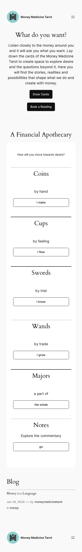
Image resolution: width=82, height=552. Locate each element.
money (14, 508)
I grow (41, 355)
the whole (41, 404)
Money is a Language (21, 493)
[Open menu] (72, 17)
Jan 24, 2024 (16, 502)
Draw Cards (41, 94)
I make (41, 202)
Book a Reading (41, 106)
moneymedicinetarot (48, 502)
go (41, 446)
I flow (41, 252)
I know (41, 301)
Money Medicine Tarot (36, 17)
